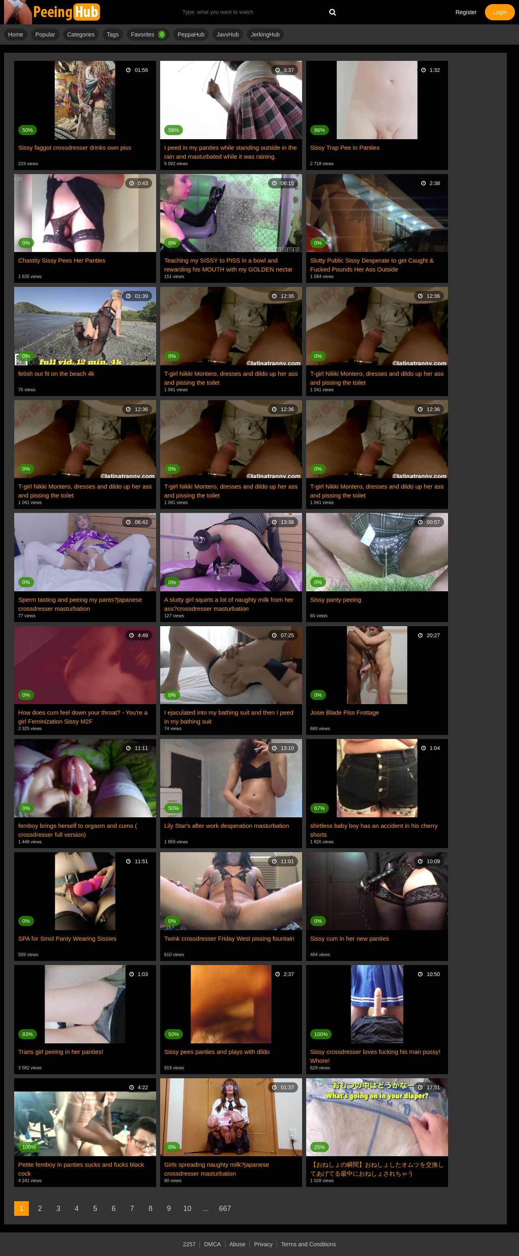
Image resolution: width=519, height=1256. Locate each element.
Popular (45, 34)
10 (187, 1208)
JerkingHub (265, 34)
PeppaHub (191, 34)
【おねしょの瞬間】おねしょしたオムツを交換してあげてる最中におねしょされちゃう (377, 1169)
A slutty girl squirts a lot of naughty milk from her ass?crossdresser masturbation (228, 604)
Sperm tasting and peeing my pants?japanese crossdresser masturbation (80, 604)
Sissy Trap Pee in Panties (345, 147)
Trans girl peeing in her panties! (60, 1051)
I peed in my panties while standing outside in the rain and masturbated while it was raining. (230, 152)
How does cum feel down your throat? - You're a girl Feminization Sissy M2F (83, 717)
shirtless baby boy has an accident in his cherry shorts (374, 830)
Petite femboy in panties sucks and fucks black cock (81, 1169)
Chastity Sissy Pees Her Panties (61, 260)
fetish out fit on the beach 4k (56, 373)
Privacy (263, 1244)
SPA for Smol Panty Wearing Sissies (67, 938)
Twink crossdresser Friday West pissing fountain (229, 938)
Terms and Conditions (308, 1244)
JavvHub (227, 34)
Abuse (237, 1244)
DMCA (212, 1244)
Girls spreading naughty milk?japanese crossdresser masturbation (216, 1169)
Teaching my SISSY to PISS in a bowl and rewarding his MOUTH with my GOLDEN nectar (228, 265)
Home (15, 34)
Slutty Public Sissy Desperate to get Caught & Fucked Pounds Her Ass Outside (371, 265)
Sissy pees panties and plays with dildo (217, 1051)
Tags (113, 34)
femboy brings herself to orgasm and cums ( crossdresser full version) (77, 830)
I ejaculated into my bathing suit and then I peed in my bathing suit (229, 717)
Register (466, 12)
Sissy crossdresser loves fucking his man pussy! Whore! (375, 1056)
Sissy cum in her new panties (349, 938)
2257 (189, 1244)
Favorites (148, 34)
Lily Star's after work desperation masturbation (226, 825)
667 (225, 1208)
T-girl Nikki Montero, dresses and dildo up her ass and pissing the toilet (231, 378)
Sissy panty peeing (335, 599)
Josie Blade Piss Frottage (344, 712)
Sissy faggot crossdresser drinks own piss (74, 147)
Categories (81, 34)
